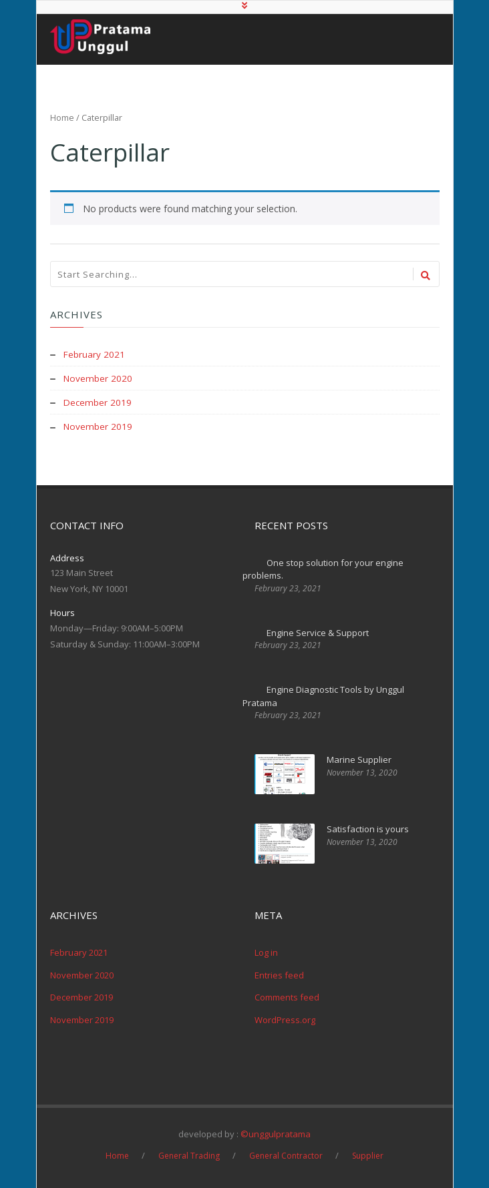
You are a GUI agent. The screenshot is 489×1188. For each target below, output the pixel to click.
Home (62, 117)
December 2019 (98, 401)
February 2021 (94, 353)
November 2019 (98, 425)
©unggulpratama (275, 1133)
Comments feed (287, 996)
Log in (266, 952)
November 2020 (98, 377)
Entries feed (279, 974)
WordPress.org (285, 1018)
